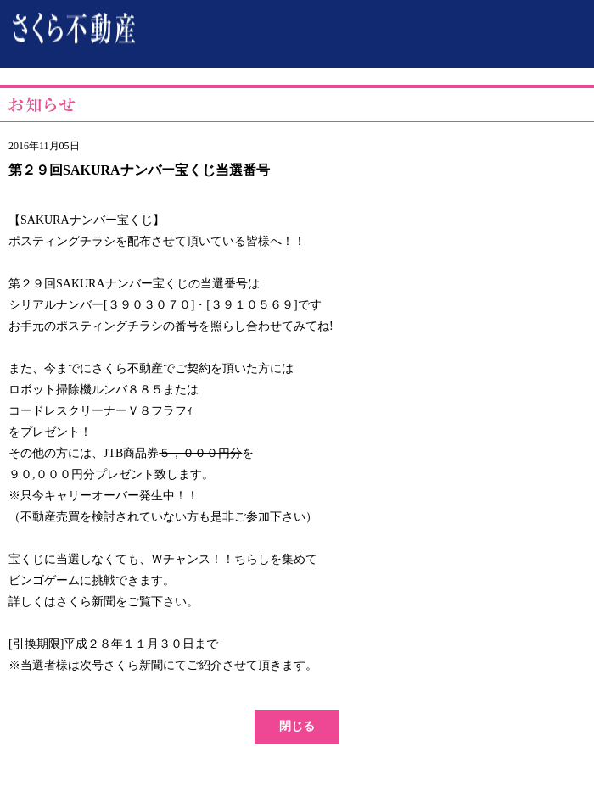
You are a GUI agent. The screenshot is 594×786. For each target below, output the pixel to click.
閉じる (297, 726)
